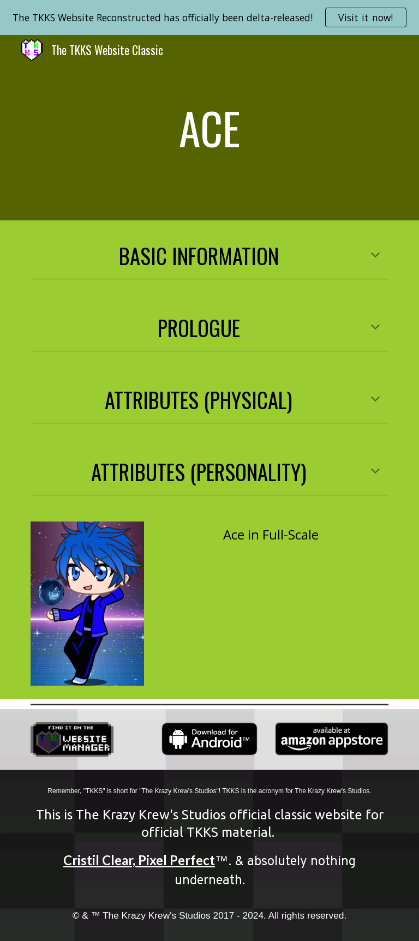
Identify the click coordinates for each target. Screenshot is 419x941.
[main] (209, 128)
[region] (209, 17)
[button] (375, 256)
